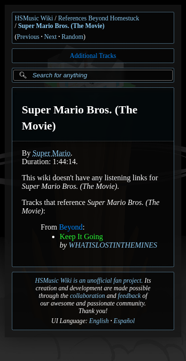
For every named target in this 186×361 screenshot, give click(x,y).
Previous (28, 36)
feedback (129, 295)
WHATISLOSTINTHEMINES (113, 245)
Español (124, 320)
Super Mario (52, 153)
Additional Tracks (93, 55)
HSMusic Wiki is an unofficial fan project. (89, 280)
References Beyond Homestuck (98, 18)
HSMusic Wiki (34, 18)
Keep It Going (81, 236)
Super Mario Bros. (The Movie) (61, 25)
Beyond (71, 227)
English (99, 320)
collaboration (87, 295)
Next (50, 36)
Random (72, 36)
